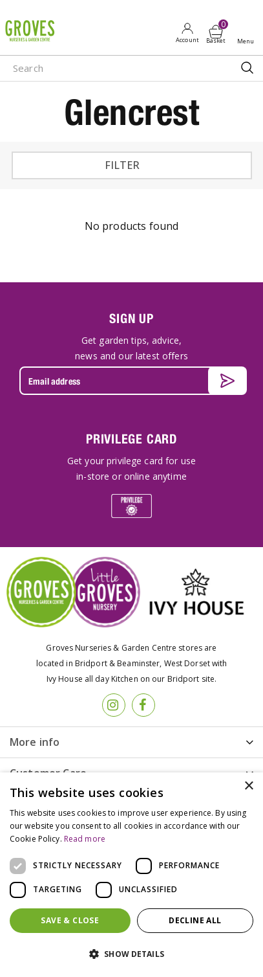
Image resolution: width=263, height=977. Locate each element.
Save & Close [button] (70, 920)
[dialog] (131, 874)
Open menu (248, 33)
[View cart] (216, 32)
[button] (131, 954)
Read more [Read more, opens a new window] (84, 838)
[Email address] (131, 380)
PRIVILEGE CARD (131, 438)
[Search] (105, 68)
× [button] (248, 786)
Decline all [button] (195, 920)
